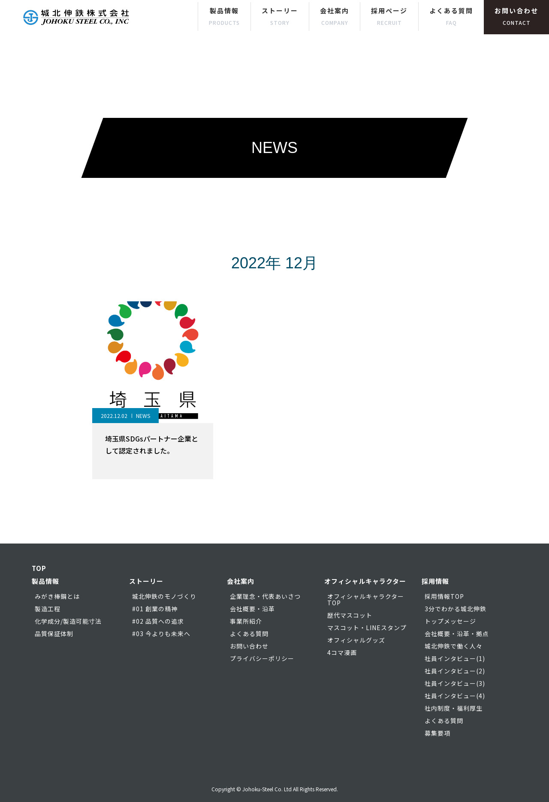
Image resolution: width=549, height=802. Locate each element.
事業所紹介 (246, 621)
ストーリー (280, 16)
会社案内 (334, 16)
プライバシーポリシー (262, 658)
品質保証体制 (54, 633)
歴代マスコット (349, 615)
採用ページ (389, 16)
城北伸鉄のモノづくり (164, 596)
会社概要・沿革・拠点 (457, 633)
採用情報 (435, 581)
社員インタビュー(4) (455, 695)
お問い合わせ (516, 16)
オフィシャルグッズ (356, 640)
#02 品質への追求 (158, 621)
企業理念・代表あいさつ (265, 596)
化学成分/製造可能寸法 (68, 621)
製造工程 (47, 608)
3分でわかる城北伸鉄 (455, 608)
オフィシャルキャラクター (365, 581)
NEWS (143, 415)
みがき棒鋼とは (57, 596)
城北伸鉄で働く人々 (454, 646)
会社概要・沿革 (252, 608)
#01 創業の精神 (155, 608)
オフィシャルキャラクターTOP (365, 599)
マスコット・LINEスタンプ (367, 627)
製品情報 (224, 16)
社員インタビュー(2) (455, 671)
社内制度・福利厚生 (454, 708)
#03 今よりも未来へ (161, 633)
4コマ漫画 (342, 652)
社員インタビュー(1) (455, 658)
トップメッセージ (450, 621)
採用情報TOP (444, 596)
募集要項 (437, 733)
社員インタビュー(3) (455, 683)
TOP (39, 568)
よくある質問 (451, 16)
